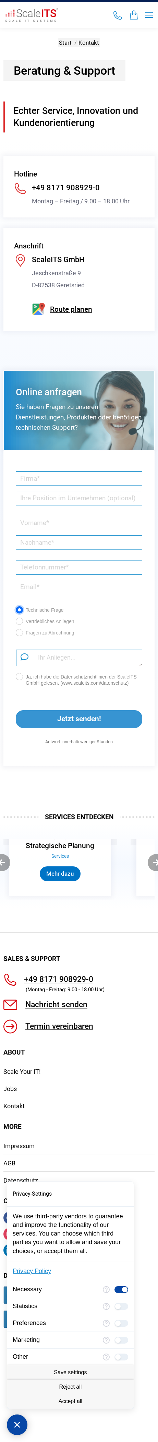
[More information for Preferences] (106, 1323)
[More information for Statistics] (106, 1306)
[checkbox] (121, 1289)
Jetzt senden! (58, 715)
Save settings (70, 1372)
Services (60, 856)
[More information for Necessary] (106, 1289)
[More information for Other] (106, 1357)
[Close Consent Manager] (17, 1424)
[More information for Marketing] (106, 1340)
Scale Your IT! (22, 1147)
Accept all (70, 1401)
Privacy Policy (32, 1271)
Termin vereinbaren (59, 1101)
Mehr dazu (60, 873)
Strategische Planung (60, 846)
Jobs (10, 1164)
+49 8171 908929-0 (58, 1054)
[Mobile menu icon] (149, 15)
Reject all (70, 1387)
